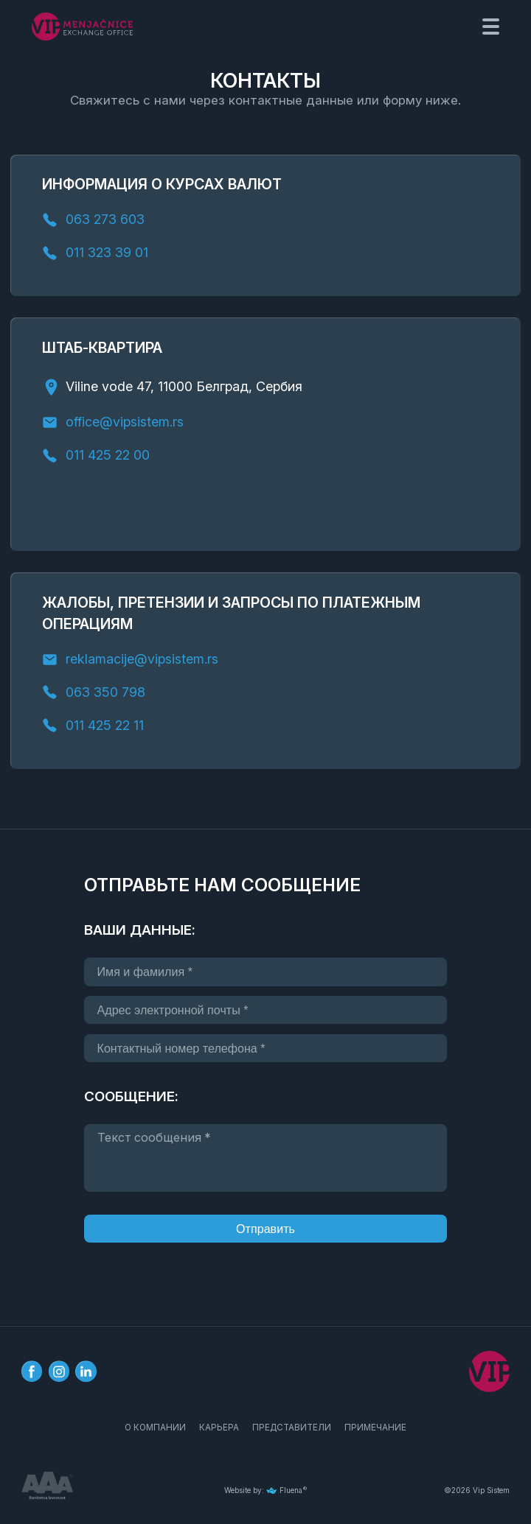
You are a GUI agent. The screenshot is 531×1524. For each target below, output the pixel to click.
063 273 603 (105, 220)
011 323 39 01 (107, 253)
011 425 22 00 (109, 455)
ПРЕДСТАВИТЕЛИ (291, 1428)
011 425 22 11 (105, 725)
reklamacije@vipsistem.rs (142, 659)
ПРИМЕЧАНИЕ (375, 1428)
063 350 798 (105, 692)
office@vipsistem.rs (125, 422)
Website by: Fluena (263, 1490)
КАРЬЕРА (219, 1428)
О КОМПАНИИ (155, 1428)
